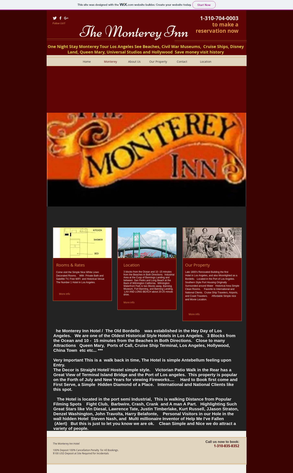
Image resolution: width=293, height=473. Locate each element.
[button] (146, 159)
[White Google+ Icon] (66, 18)
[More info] (68, 293)
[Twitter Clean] (54, 18)
